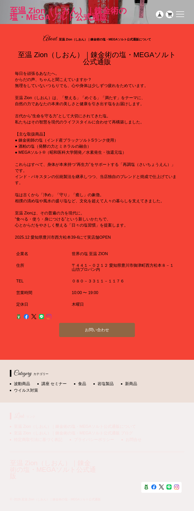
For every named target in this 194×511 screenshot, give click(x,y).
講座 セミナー (54, 384)
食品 (82, 384)
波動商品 (22, 384)
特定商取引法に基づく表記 (38, 439)
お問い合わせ (97, 330)
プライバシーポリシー (94, 439)
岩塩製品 (106, 384)
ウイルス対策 (26, 390)
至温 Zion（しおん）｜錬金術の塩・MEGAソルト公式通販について (75, 426)
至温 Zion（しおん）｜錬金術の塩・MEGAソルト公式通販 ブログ (73, 433)
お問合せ (134, 439)
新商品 (131, 384)
